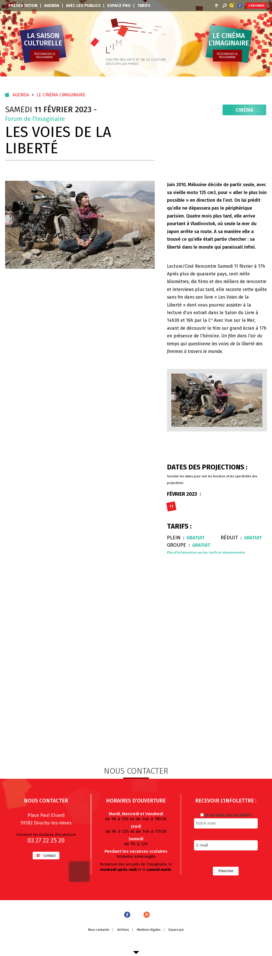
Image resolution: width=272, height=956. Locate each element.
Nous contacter (97, 937)
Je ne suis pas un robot (225, 822)
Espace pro (119, 5)
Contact (46, 863)
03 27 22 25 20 (46, 847)
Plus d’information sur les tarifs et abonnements (207, 552)
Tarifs (143, 5)
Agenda (51, 5)
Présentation (22, 5)
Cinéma (245, 110)
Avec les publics (83, 5)
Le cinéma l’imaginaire (62, 94)
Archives (123, 937)
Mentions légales (149, 937)
